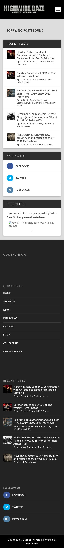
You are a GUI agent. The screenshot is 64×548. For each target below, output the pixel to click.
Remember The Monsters (39, 447)
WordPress (32, 543)
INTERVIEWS (10, 318)
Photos (27, 82)
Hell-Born (41, 144)
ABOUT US (9, 301)
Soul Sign (33, 102)
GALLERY (8, 326)
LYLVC (20, 82)
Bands (33, 61)
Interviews (22, 64)
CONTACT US (10, 343)
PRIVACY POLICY (12, 351)
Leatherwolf (22, 102)
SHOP (6, 334)
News (39, 123)
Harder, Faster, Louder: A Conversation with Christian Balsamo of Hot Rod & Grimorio (35, 55)
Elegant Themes (31, 539)
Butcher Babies (44, 79)
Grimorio (41, 61)
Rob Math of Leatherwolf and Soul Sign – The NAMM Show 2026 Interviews (37, 93)
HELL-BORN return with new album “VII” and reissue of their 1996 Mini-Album (35, 137)
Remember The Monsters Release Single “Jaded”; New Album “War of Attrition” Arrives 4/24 (37, 117)
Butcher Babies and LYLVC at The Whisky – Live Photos (36, 74)
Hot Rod (50, 61)
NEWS (6, 310)
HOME (7, 293)
